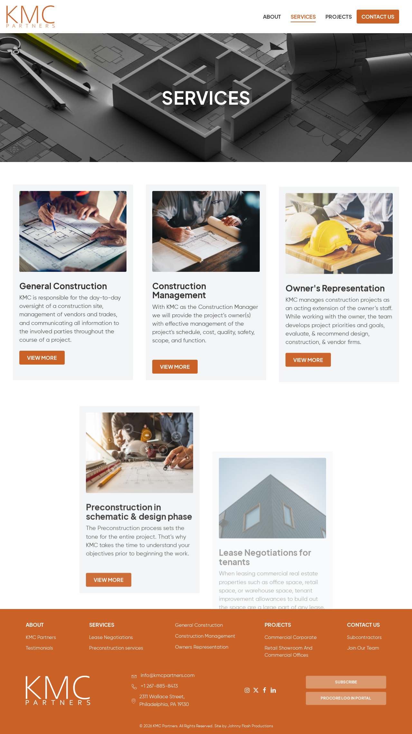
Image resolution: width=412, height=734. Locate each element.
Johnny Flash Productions (250, 726)
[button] (247, 690)
